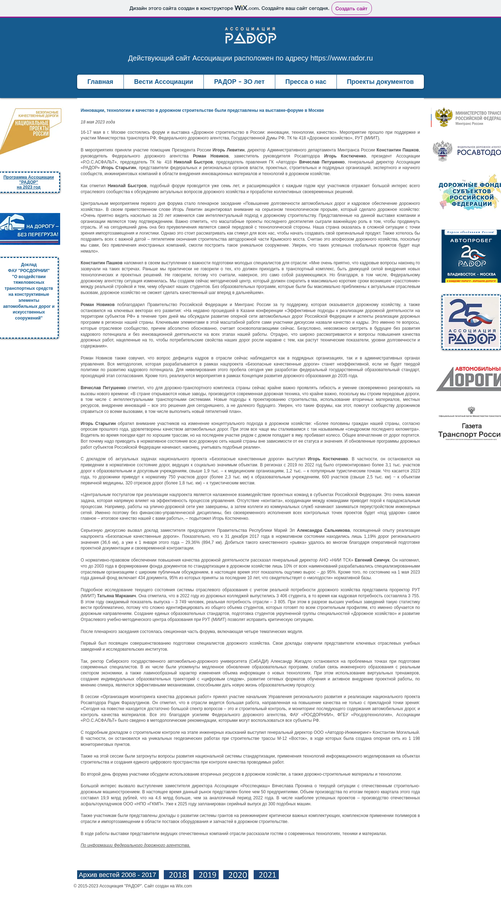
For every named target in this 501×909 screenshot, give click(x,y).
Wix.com (184, 886)
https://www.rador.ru (341, 58)
